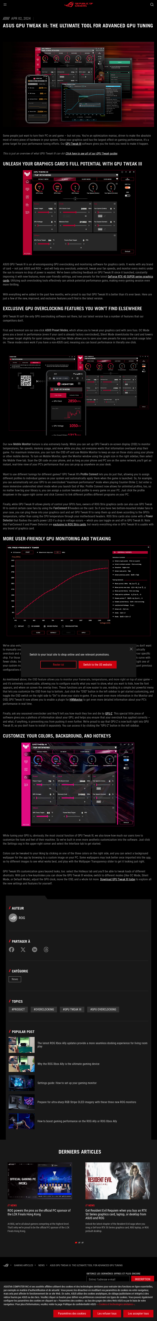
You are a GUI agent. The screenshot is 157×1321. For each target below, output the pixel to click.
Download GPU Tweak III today (117, 879)
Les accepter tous (138, 1313)
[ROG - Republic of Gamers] (78, 4)
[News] (41, 1265)
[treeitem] (39, 1197)
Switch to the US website (97, 664)
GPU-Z (108, 713)
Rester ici (58, 664)
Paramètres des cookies (72, 1313)
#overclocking (44, 1009)
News (15, 979)
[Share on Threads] (46, 949)
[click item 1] (79, 1242)
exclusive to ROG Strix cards (69, 524)
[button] (5, 4)
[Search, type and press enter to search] (152, 4)
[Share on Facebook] (11, 949)
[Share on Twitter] (23, 949)
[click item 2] (82, 1242)
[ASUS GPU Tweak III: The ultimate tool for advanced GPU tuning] (86, 1265)
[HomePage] (6, 1265)
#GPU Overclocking (103, 1009)
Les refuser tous (107, 1313)
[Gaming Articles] (23, 1265)
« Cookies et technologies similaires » (115, 1304)
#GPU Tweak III (72, 1009)
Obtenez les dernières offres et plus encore (112, 1273)
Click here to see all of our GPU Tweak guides (91, 153)
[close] (131, 649)
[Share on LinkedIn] (34, 949)
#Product (18, 1009)
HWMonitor (76, 699)
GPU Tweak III (73, 143)
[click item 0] (76, 1242)
